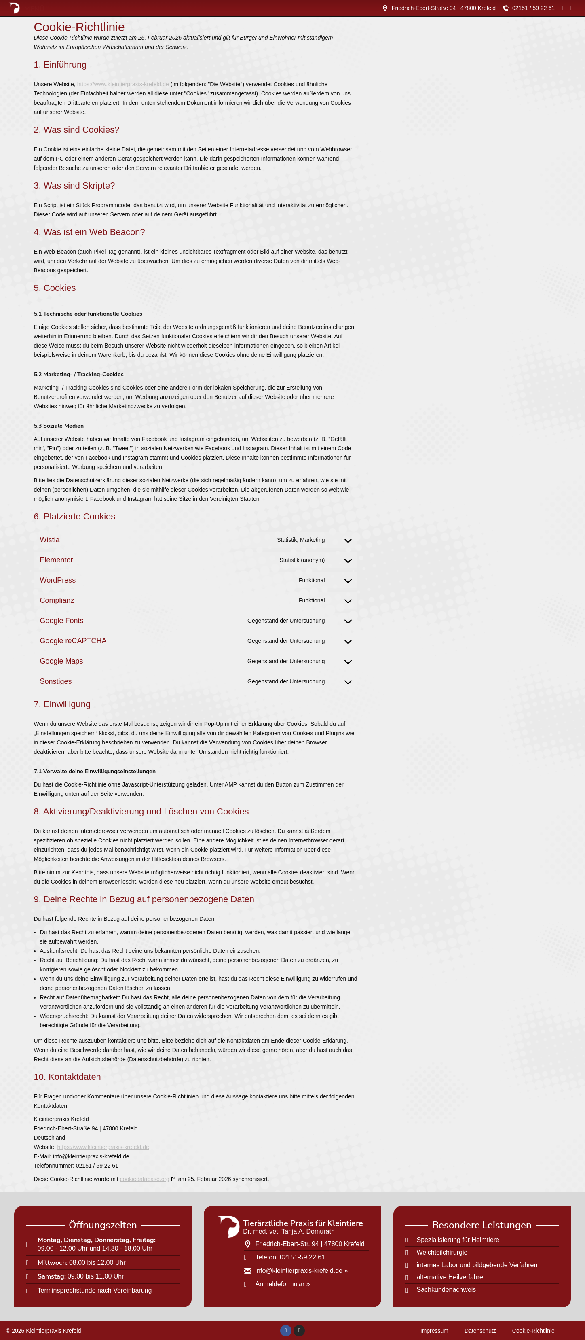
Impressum (434, 1330)
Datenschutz (480, 1330)
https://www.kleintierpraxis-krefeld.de (123, 84)
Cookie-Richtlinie (533, 1330)
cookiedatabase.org (144, 1179)
